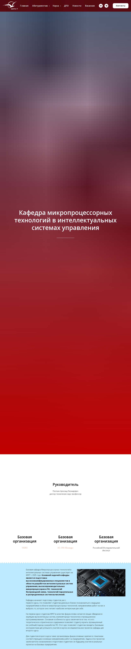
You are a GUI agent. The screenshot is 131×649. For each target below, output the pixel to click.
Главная (24, 5)
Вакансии (90, 5)
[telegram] (106, 6)
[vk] (101, 6)
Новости (77, 5)
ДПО (66, 5)
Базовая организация (24, 539)
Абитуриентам (40, 5)
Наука (56, 5)
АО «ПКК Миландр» (65, 548)
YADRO (25, 548)
